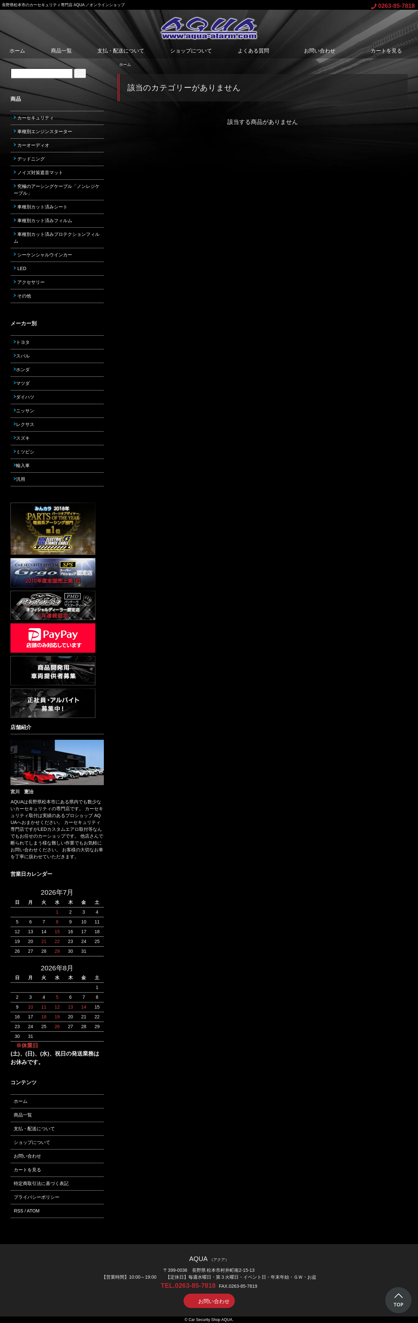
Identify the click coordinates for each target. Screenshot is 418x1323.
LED (20, 268)
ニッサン (24, 410)
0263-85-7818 (393, 6)
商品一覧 (61, 50)
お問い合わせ (315, 50)
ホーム (17, 50)
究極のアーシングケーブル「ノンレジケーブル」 (57, 190)
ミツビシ (24, 451)
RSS (18, 1210)
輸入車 (22, 465)
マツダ (22, 383)
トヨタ (22, 342)
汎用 (19, 479)
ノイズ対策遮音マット (38, 172)
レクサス (24, 424)
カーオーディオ (31, 145)
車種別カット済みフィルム (43, 220)
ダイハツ (24, 397)
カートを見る (381, 50)
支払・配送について (120, 50)
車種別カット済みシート (41, 206)
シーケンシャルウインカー (43, 254)
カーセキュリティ (34, 117)
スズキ (22, 438)
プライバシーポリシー (36, 1197)
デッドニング (29, 158)
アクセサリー (29, 282)
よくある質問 (253, 50)
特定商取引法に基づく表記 (41, 1183)
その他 (22, 295)
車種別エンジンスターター (43, 131)
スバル (22, 355)
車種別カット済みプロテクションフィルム (57, 238)
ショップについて (191, 50)
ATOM (33, 1210)
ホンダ (22, 369)
